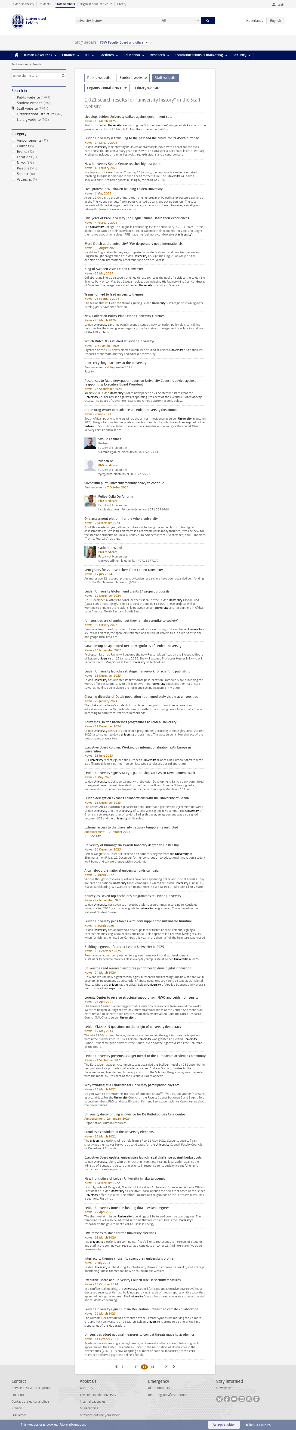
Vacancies (39, 179)
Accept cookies (224, 1425)
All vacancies (89, 1408)
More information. (73, 1424)
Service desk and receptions (31, 1388)
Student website (39, 102)
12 (137, 1366)
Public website (39, 97)
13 (145, 1366)
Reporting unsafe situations (167, 1395)
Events (39, 151)
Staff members (65, 4)
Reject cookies (260, 1425)
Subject (39, 173)
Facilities (106, 55)
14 (153, 1366)
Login (281, 4)
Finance (68, 55)
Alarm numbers (159, 1388)
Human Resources (37, 55)
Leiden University (23, 4)
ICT (87, 55)
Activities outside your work (100, 1415)
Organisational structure (96, 4)
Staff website (20, 64)
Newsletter (224, 1388)
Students (45, 4)
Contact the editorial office (30, 1401)
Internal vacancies (92, 1401)
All (164, 20)
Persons (39, 168)
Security (239, 55)
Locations (39, 157)
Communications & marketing (199, 55)
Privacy (17, 1408)
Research (157, 55)
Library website (39, 119)
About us (86, 1388)
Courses (39, 146)
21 (167, 1366)
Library (121, 4)
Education (131, 55)
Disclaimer (19, 1415)
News (39, 162)
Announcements (39, 140)
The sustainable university (98, 1395)
